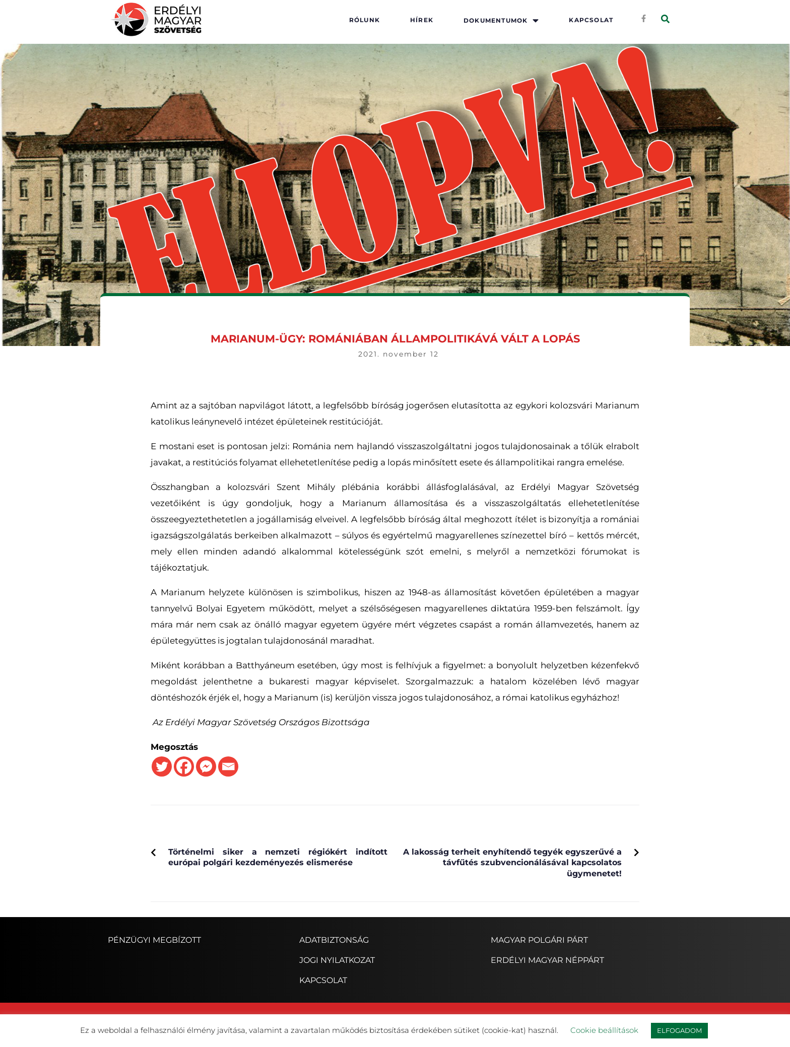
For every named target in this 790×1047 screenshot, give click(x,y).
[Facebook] (184, 766)
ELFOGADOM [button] (679, 1030)
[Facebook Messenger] (206, 766)
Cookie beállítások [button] (604, 1030)
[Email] (228, 766)
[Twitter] (162, 766)
